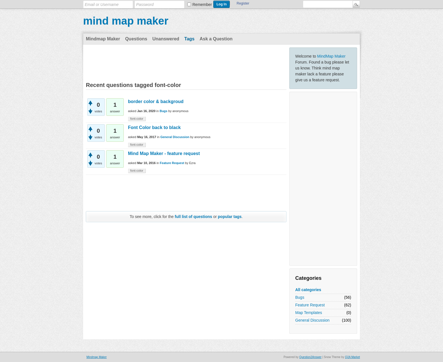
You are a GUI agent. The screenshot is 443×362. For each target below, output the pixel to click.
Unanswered (165, 38)
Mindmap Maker (103, 38)
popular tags (230, 216)
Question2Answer (310, 357)
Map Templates (308, 312)
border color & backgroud (155, 101)
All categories (308, 289)
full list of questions (193, 216)
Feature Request (310, 305)
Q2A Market (352, 357)
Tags (189, 38)
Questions (136, 38)
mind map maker (125, 21)
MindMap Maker (331, 56)
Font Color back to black (154, 127)
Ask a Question (215, 38)
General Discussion (312, 320)
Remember (202, 4)
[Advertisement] (323, 178)
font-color (136, 118)
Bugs (299, 297)
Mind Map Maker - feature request (164, 153)
